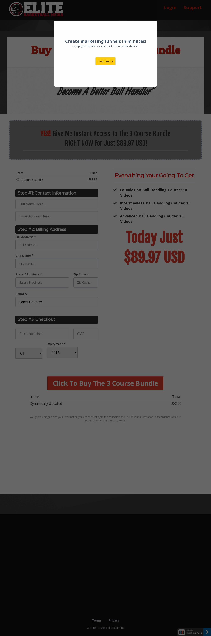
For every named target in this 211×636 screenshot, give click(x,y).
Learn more (105, 61)
